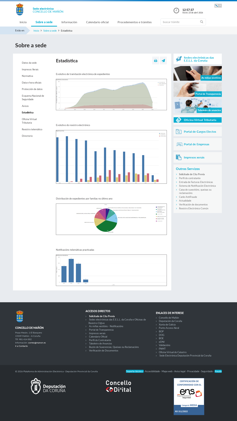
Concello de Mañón (169, 317)
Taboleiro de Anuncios (100, 343)
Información (69, 22)
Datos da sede (29, 62)
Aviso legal (180, 371)
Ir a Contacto (21, 346)
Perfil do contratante (190, 178)
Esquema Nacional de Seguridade (33, 97)
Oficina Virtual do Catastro (172, 352)
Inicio (23, 22)
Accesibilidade (152, 371)
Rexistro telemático (32, 129)
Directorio (27, 135)
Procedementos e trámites (135, 22)
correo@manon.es (37, 342)
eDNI (162, 341)
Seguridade (207, 371)
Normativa (27, 75)
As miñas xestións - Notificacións (106, 326)
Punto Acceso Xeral (169, 327)
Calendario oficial (97, 22)
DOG (161, 334)
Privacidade (193, 371)
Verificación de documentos (193, 204)
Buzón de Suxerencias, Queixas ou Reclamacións (114, 346)
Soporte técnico (134, 371)
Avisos (25, 105)
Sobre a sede (44, 22)
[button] (218, 6)
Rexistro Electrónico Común (193, 208)
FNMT (162, 348)
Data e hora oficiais (31, 82)
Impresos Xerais (30, 69)
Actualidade (185, 200)
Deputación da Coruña (170, 321)
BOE (161, 338)
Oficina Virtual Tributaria (29, 121)
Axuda (218, 371)
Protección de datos (32, 89)
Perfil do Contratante (100, 340)
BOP (161, 331)
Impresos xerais (97, 333)
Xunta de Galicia (167, 324)
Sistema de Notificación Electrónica (197, 185)
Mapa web (167, 371)
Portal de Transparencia (101, 329)
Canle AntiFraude (188, 196)
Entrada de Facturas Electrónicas (196, 182)
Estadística (28, 112)
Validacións (164, 345)
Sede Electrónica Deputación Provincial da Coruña (185, 355)
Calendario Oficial (98, 336)
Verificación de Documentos (103, 350)
